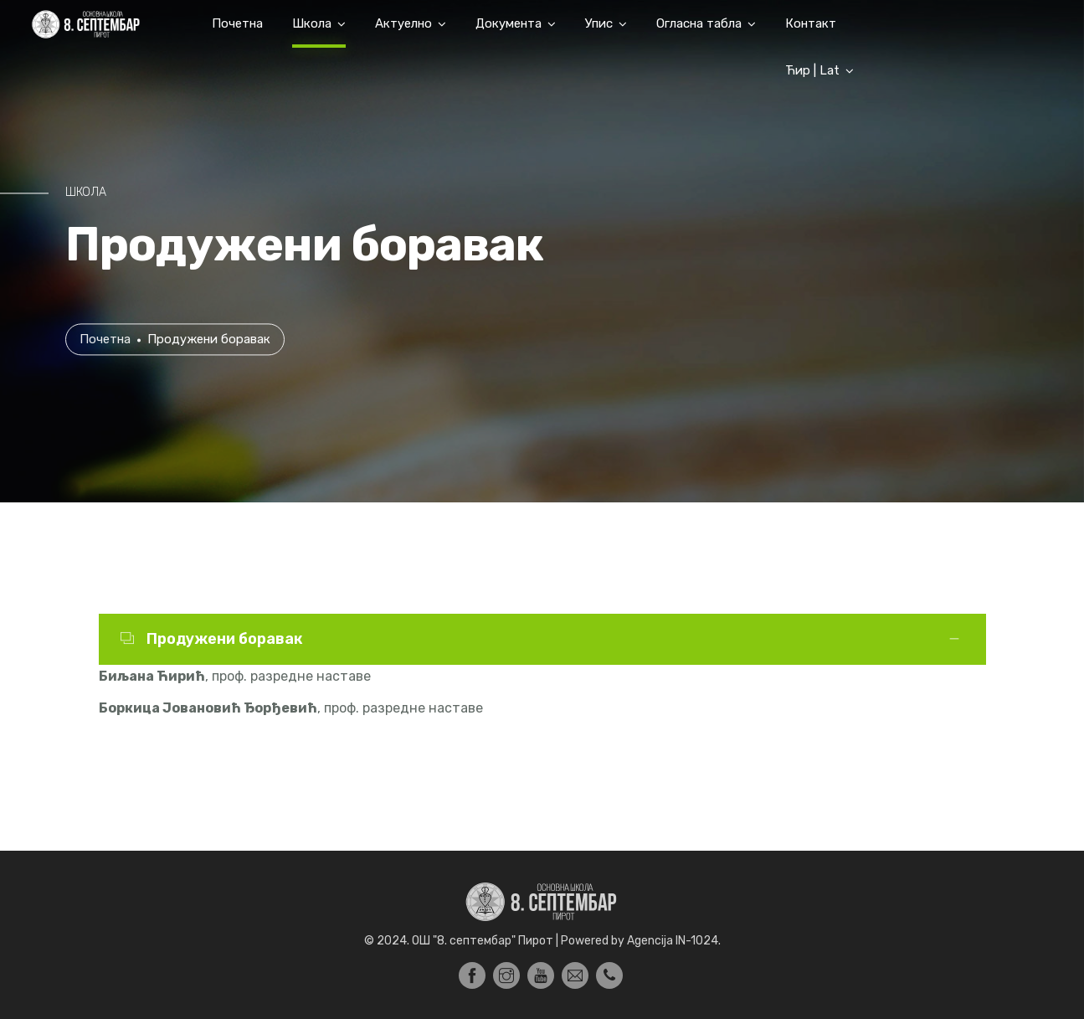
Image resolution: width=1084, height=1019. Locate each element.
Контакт (810, 23)
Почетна (237, 23)
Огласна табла (699, 23)
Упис (599, 23)
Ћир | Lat (812, 70)
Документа (508, 23)
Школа (311, 23)
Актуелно (403, 23)
